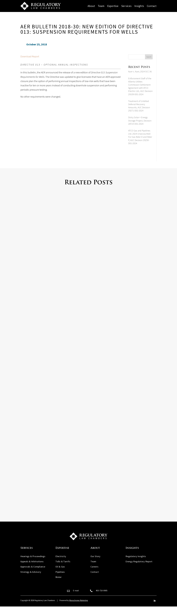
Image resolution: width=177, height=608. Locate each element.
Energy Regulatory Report (139, 563)
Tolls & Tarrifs (62, 563)
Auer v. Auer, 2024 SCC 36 (140, 71)
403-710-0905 (101, 592)
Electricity (60, 557)
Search (148, 57)
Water (58, 578)
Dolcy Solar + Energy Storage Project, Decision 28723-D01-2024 (139, 120)
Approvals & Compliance (32, 568)
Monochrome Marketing (78, 602)
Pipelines (60, 573)
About (91, 6)
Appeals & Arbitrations (32, 563)
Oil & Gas (60, 568)
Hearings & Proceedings (32, 557)
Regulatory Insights (136, 557)
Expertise (113, 6)
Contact (152, 6)
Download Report (29, 56)
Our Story (95, 557)
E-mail (76, 592)
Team (101, 6)
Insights (139, 6)
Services (126, 6)
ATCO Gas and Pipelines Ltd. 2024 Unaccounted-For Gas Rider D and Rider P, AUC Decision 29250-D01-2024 (140, 137)
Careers (94, 568)
